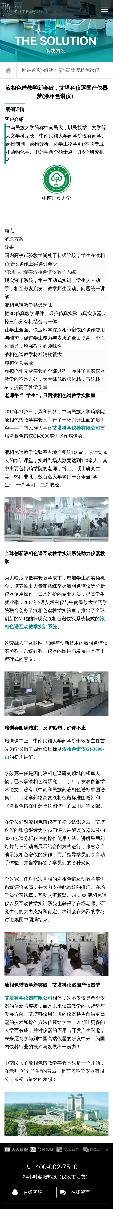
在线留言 (80, 1192)
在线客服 (32, 1192)
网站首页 (31, 70)
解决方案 (53, 70)
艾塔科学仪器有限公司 (76, 428)
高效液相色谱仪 (82, 70)
